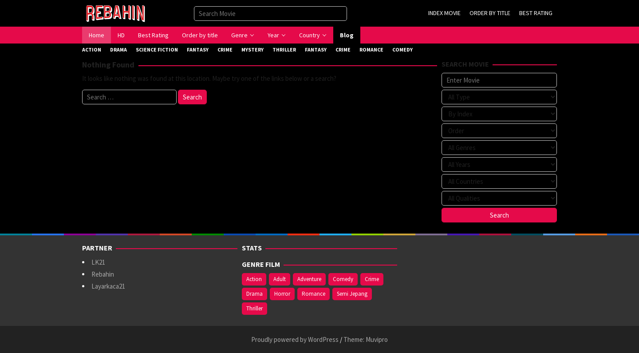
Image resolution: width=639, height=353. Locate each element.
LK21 (98, 262)
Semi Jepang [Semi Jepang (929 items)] (352, 293)
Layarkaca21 (108, 286)
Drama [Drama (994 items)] (254, 293)
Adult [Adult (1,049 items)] (279, 279)
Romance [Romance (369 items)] (313, 293)
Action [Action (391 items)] (254, 279)
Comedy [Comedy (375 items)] (343, 279)
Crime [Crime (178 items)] (372, 279)
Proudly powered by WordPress (295, 339)
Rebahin (102, 274)
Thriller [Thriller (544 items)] (254, 308)
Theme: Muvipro (365, 339)
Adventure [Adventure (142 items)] (309, 279)
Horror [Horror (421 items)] (282, 293)
